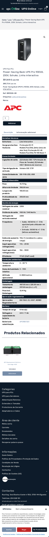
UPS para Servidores (10, 396)
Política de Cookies (9, 534)
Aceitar (9, 530)
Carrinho (5, 427)
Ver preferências (39, 530)
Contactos (6, 470)
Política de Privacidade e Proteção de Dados (30, 534)
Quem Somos (7, 455)
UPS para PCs (8, 69)
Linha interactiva (19, 97)
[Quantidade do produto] (6, 118)
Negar (24, 530)
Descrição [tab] (8, 132)
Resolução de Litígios (11, 466)
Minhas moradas (8, 435)
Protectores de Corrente (12, 407)
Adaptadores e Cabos (11, 411)
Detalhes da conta (9, 439)
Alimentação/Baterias (11, 400)
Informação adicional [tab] (26, 132)
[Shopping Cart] (45, 8)
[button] (46, 509)
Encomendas (7, 431)
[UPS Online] (21, 9)
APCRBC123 (24, 322)
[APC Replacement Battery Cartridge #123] (12, 350)
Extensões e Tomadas (11, 404)
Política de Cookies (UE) (12, 474)
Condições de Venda (10, 463)
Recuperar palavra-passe (12, 442)
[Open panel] (3, 9)
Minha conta (7, 424)
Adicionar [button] (12, 373)
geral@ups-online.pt (15, 505)
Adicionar (12, 123)
